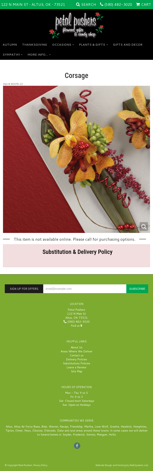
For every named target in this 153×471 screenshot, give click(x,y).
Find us (76, 326)
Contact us (76, 355)
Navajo (64, 427)
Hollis (112, 435)
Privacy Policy (40, 465)
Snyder (67, 435)
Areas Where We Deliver (76, 351)
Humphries (139, 427)
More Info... (37, 55)
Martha (88, 427)
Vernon (90, 435)
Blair (44, 427)
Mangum (102, 435)
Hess (27, 431)
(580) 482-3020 (118, 4)
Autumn (10, 45)
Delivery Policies (76, 359)
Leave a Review (76, 367)
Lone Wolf (101, 427)
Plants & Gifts (92, 45)
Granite (114, 427)
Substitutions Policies (76, 363)
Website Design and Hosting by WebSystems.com (121, 465)
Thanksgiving (34, 45)
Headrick (126, 427)
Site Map (76, 371)
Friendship (76, 427)
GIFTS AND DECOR (127, 45)
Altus (9, 427)
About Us (76, 347)
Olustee (37, 431)
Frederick (79, 435)
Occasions (61, 45)
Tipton (9, 431)
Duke (60, 431)
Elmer (19, 431)
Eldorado (50, 431)
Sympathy (11, 55)
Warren (53, 427)
